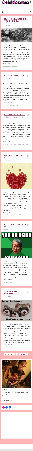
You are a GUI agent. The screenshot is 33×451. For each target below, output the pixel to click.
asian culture (6, 282)
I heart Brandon (15, 158)
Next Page (23, 354)
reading (16, 66)
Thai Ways (20, 227)
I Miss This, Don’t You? (14, 75)
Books (5, 23)
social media (12, 105)
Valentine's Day (18, 215)
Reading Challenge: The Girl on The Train (15, 20)
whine (4, 146)
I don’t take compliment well (15, 225)
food (8, 144)
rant (13, 66)
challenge (8, 66)
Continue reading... (7, 63)
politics (7, 346)
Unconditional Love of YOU (15, 156)
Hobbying (14, 77)
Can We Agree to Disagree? (12, 293)
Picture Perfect (17, 295)
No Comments (7, 25)
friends (4, 105)
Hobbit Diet (14, 117)
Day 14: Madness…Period (14, 115)
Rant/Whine (14, 23)
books (4, 66)
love (10, 215)
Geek (10, 117)
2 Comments (7, 229)
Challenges (9, 23)
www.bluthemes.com (24, 449)
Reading (19, 23)
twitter (18, 105)
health (14, 144)
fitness (4, 144)
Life (18, 117)
